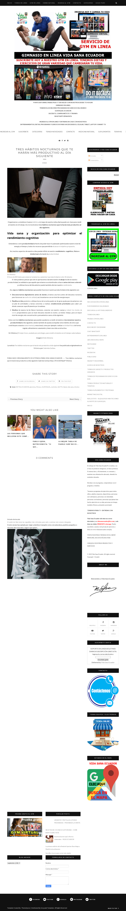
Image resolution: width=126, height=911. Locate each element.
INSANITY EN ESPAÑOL (95, 361)
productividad (53, 254)
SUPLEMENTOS (104, 132)
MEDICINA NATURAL (87, 132)
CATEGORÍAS (88, 3)
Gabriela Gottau (49, 348)
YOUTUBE (92, 631)
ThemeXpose (25, 908)
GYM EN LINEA (35, 3)
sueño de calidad (30, 297)
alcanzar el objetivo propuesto (64, 246)
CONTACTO (77, 3)
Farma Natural (49, 3)
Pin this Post (66, 381)
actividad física (68, 325)
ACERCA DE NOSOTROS (95, 365)
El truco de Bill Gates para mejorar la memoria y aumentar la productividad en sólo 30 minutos (39, 277)
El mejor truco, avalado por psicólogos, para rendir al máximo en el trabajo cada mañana (49, 333)
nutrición (54, 387)
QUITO (60, 387)
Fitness (38, 387)
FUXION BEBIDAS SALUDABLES (98, 306)
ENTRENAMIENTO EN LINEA (97, 335)
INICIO (89, 405)
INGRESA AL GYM (64, 3)
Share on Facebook (27, 381)
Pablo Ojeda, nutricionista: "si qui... (42, 444)
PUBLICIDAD (91, 357)
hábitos (35, 222)
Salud (65, 387)
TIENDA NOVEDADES (54, 132)
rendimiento (67, 285)
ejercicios (32, 387)
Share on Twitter (48, 381)
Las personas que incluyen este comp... (18, 434)
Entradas (92, 156)
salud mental (28, 325)
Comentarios (94, 160)
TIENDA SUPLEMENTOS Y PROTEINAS (100, 390)
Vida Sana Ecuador (108, 662)
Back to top (113, 908)
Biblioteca (92, 623)
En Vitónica (11, 274)
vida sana (70, 387)
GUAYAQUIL (46, 387)
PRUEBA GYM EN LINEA (95, 319)
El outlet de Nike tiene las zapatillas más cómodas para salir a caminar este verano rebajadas (39, 522)
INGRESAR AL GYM (7, 132)
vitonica (76, 387)
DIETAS (18, 387)
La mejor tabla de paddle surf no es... (68, 442)
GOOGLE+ (113, 631)
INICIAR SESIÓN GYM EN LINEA (98, 302)
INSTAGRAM (91, 344)
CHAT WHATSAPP (93, 331)
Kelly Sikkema (48, 338)
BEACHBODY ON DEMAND (96, 327)
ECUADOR (25, 387)
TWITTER (90, 348)
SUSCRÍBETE (23, 132)
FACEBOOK (91, 352)
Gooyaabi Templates (47, 908)
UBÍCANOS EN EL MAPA (95, 340)
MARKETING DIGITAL (95, 394)
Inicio (9, 3)
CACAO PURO (100, 3)
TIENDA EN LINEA (21, 3)
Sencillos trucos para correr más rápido (58, 853)
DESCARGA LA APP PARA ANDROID (99, 310)
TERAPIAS (118, 132)
